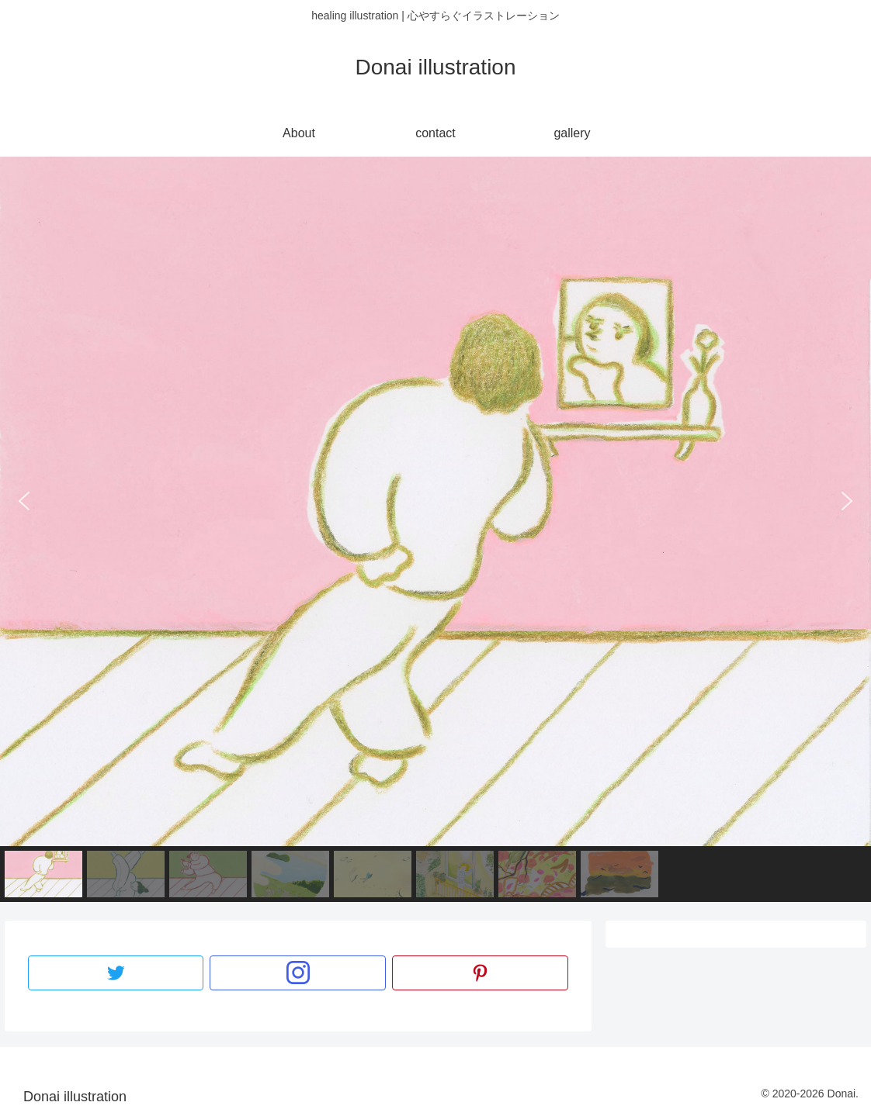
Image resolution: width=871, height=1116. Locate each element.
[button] (24, 501)
